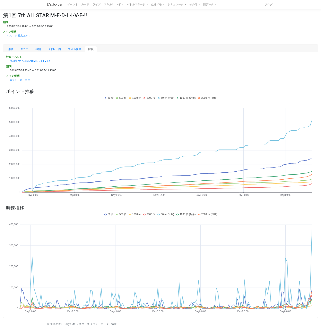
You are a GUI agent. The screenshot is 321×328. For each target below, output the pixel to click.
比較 (91, 49)
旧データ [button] (208, 4)
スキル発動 (74, 49)
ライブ (97, 4)
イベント (72, 4)
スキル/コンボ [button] (112, 4)
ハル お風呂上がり (19, 35)
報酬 (38, 49)
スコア (24, 49)
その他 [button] (193, 4)
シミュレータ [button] (176, 4)
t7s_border (54, 4)
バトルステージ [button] (136, 4)
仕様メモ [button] (156, 4)
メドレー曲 (54, 49)
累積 (11, 49)
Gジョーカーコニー (21, 79)
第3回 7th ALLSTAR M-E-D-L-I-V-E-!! (30, 60)
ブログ (268, 4)
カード (85, 4)
